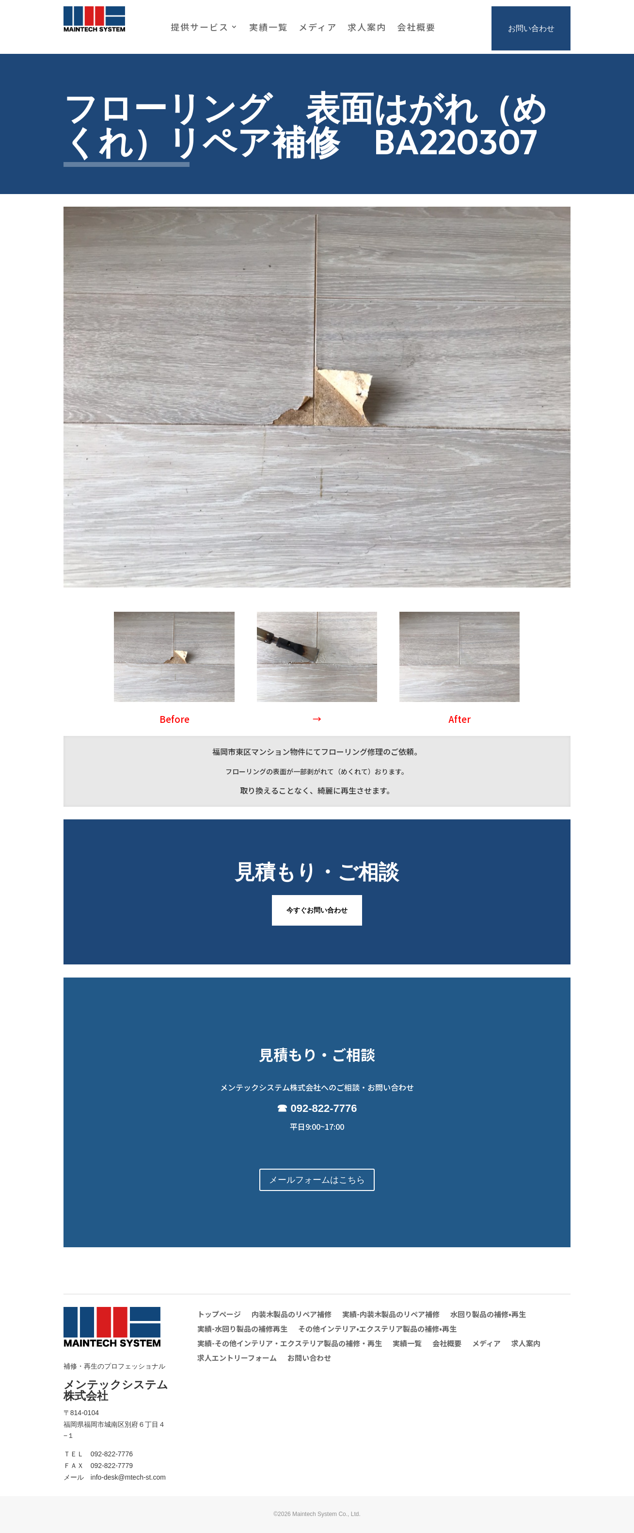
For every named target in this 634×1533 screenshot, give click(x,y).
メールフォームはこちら (317, 1180)
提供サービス (200, 28)
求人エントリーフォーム (237, 1358)
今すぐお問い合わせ (317, 910)
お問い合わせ (531, 28)
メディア (318, 28)
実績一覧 (268, 28)
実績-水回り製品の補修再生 (242, 1329)
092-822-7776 (324, 1108)
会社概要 (416, 28)
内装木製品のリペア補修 (292, 1315)
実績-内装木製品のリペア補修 (391, 1315)
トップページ (219, 1315)
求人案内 (367, 28)
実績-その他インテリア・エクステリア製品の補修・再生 (289, 1344)
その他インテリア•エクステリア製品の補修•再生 (377, 1329)
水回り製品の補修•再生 (488, 1315)
